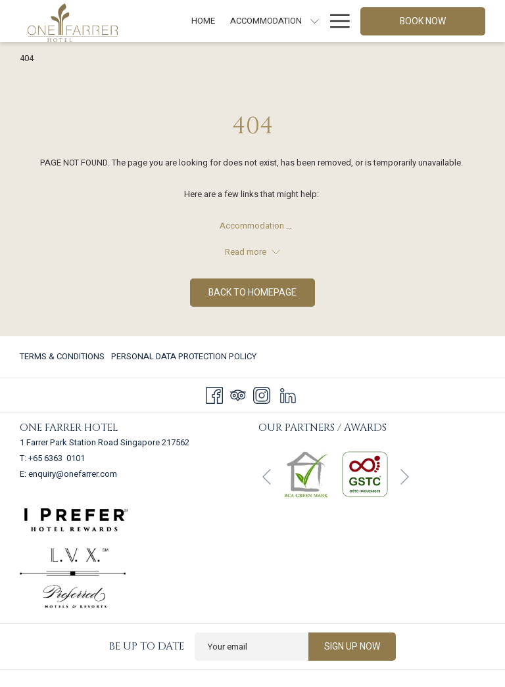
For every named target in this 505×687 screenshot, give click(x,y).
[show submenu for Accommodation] (314, 21)
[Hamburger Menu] (335, 21)
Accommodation (253, 225)
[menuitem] (64, 357)
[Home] (203, 21)
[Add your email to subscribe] (251, 646)
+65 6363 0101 (56, 458)
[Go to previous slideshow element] (266, 477)
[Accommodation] (265, 21)
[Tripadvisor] (238, 394)
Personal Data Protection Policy (183, 356)
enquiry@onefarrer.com (72, 474)
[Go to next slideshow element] (405, 477)
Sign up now (352, 647)
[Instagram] (261, 394)
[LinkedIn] (288, 394)
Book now (423, 21)
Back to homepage (252, 292)
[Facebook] (214, 394)
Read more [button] (252, 252)
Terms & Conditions (62, 356)
